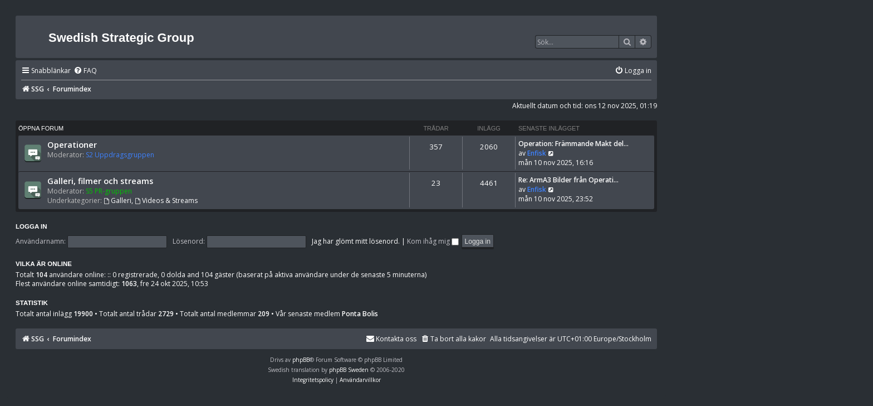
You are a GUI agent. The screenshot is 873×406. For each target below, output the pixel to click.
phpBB (301, 360)
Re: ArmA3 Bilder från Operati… (568, 180)
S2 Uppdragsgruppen (120, 155)
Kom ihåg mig (433, 241)
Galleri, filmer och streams (100, 180)
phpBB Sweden (349, 370)
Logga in (31, 226)
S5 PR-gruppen (109, 191)
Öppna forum (40, 128)
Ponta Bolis (360, 314)
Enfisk (536, 153)
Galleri (117, 200)
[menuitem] (85, 71)
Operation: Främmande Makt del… (573, 143)
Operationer (72, 144)
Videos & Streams (166, 200)
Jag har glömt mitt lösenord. (356, 241)
